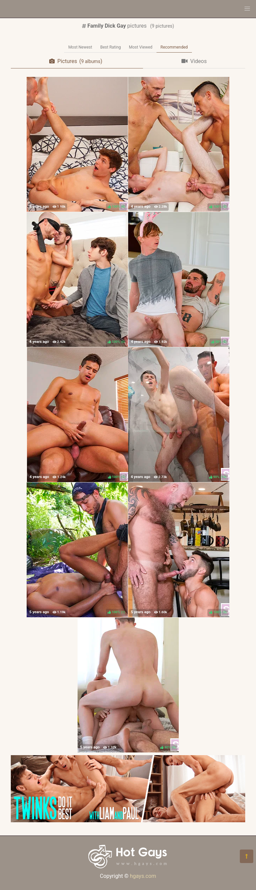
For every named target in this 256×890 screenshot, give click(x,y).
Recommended (174, 47)
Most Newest (80, 47)
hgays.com (143, 876)
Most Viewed (140, 47)
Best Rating (110, 47)
